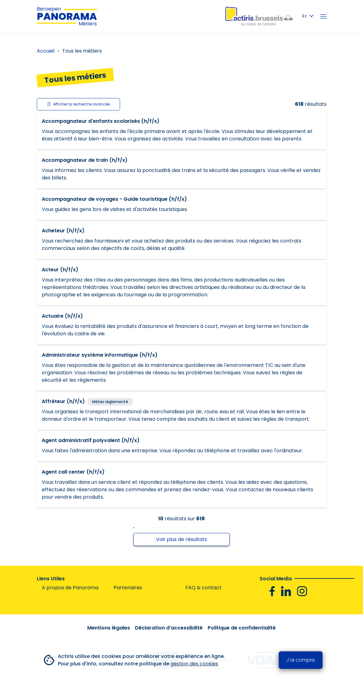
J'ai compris (300, 660)
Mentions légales (108, 627)
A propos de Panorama (70, 587)
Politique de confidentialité (242, 627)
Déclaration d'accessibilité (169, 627)
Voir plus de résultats (181, 539)
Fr (307, 16)
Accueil (45, 50)
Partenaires (128, 587)
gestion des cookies (194, 663)
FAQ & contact (203, 587)
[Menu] (323, 16)
